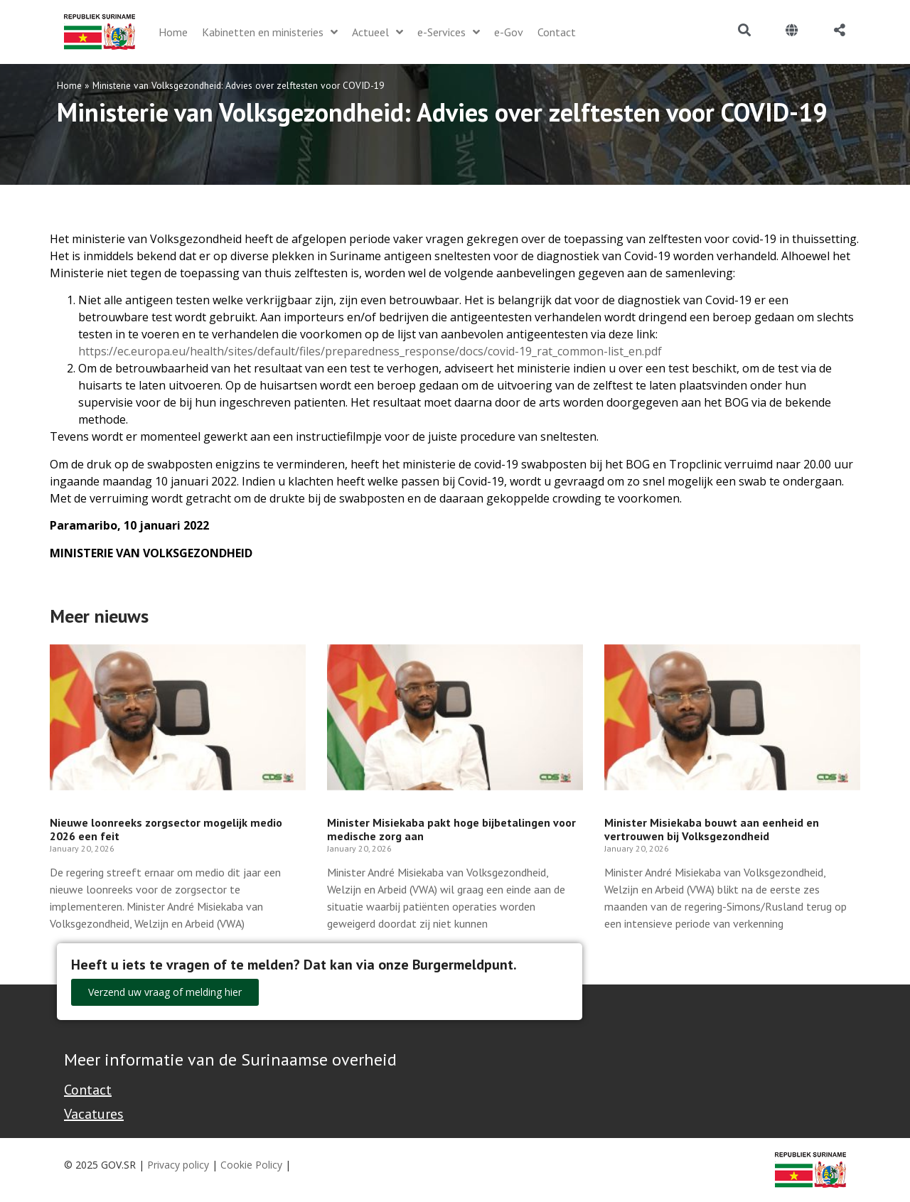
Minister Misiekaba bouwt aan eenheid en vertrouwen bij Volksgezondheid (711, 829)
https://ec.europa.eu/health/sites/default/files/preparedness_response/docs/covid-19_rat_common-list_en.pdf (370, 351)
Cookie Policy (251, 1164)
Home (69, 85)
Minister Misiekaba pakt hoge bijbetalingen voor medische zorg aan (451, 829)
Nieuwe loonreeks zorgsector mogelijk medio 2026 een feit (166, 829)
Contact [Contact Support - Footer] (88, 1089)
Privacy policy (178, 1164)
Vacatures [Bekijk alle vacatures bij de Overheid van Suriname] (94, 1114)
